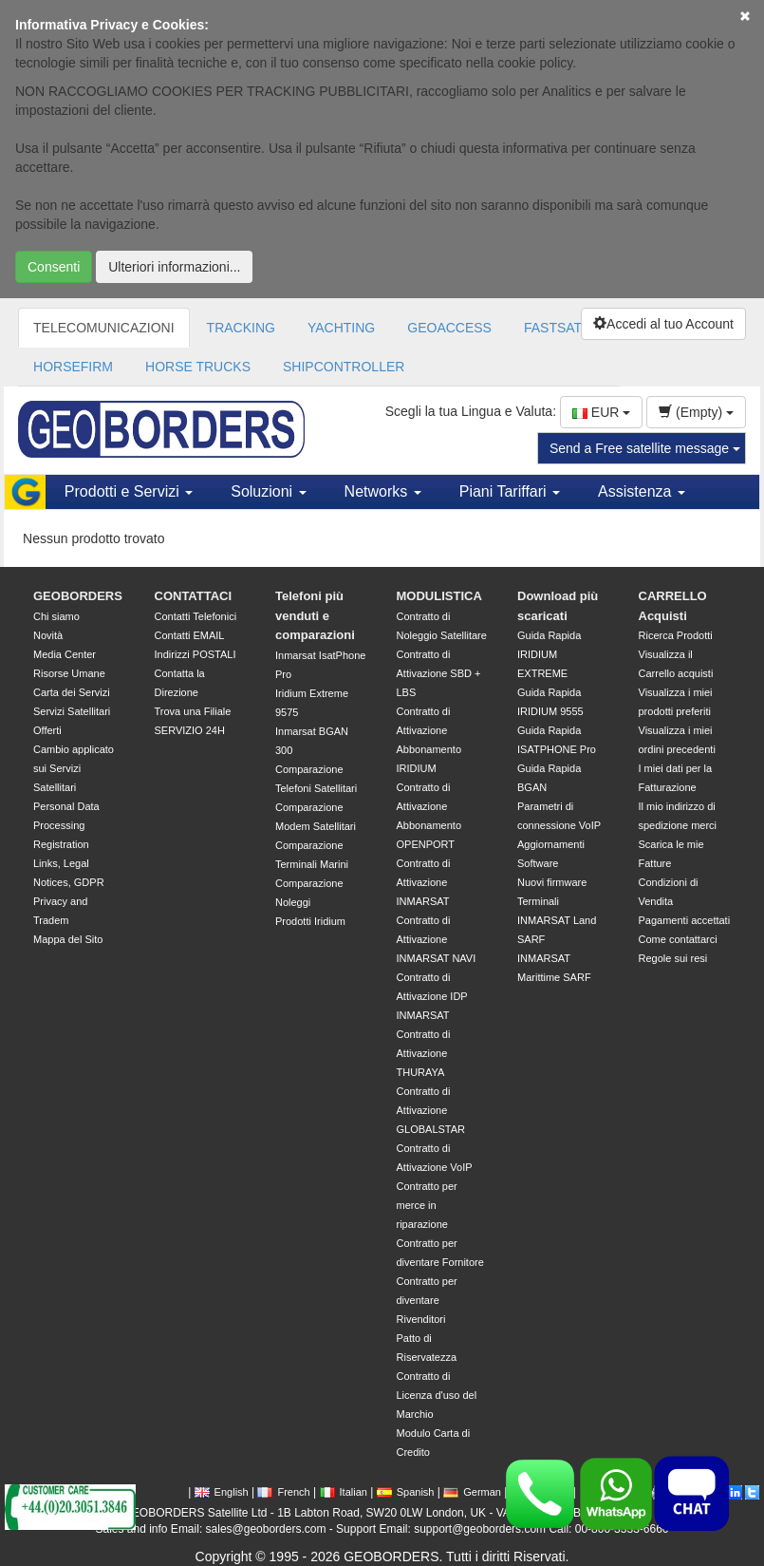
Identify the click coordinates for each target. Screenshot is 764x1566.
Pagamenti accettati (685, 920)
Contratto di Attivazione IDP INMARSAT (432, 996)
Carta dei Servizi (71, 692)
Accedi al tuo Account (663, 323)
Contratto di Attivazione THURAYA (424, 1053)
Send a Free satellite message (645, 448)
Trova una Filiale (193, 711)
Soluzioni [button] (268, 491)
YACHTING (341, 327)
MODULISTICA (439, 596)
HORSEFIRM (73, 366)
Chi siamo (56, 616)
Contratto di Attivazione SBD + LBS (439, 673)
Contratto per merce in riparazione (427, 1205)
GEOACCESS (449, 327)
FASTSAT (553, 327)
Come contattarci (678, 939)
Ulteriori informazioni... (174, 266)
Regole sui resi (673, 958)
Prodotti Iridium (310, 921)
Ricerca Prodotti (676, 635)
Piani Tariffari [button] (509, 491)
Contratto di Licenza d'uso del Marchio (437, 1395)
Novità (48, 635)
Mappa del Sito (67, 939)
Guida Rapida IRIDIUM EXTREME (549, 654)
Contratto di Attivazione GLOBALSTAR (431, 1110)
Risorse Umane (69, 673)
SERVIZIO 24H (190, 730)
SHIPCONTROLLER (343, 366)
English (222, 1492)
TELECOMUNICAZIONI (104, 327)
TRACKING (241, 327)
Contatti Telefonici (196, 616)
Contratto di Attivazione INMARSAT (424, 882)
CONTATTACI (194, 596)
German (472, 1492)
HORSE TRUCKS (198, 366)
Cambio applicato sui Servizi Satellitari (73, 768)
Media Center (64, 654)
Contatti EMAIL (190, 635)
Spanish (406, 1492)
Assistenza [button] (641, 491)
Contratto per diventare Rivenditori (427, 1300)
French (283, 1492)
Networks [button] (383, 491)
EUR (601, 412)
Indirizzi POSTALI (195, 654)
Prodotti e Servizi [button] (129, 491)
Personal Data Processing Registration (66, 825)
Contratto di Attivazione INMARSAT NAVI (436, 939)
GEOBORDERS (77, 596)
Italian (343, 1492)
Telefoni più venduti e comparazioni (315, 615)
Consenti (54, 266)
